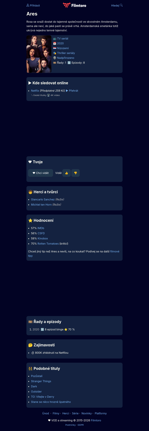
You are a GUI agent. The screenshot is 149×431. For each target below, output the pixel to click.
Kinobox (43, 238)
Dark (34, 386)
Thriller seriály (66, 53)
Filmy (56, 413)
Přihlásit (33, 5)
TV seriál (62, 38)
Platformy (101, 413)
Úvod (46, 413)
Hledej (117, 5)
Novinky (86, 413)
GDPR (80, 425)
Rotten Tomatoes (48, 243)
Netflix (35, 90)
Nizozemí (63, 48)
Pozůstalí (36, 376)
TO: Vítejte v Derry (42, 396)
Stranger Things (41, 381)
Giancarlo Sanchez (43, 199)
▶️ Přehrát (72, 90)
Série (75, 413)
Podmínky (70, 425)
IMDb (40, 228)
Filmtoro (96, 420)
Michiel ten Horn (41, 204)
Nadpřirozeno (65, 57)
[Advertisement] (74, 128)
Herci (65, 413)
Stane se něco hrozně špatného (51, 402)
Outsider (36, 391)
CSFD (41, 233)
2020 (60, 43)
